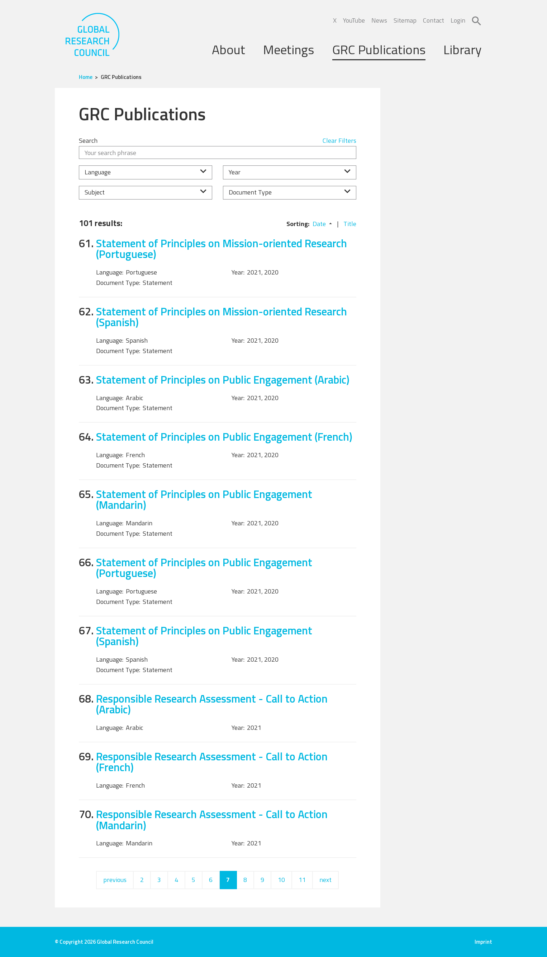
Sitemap (405, 20)
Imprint (483, 942)
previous (115, 880)
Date (319, 224)
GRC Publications (378, 49)
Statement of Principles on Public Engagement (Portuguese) (204, 568)
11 (302, 880)
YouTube (354, 20)
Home (85, 77)
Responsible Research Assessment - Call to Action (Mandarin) (212, 820)
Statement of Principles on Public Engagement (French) (224, 436)
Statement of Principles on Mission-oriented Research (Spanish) (221, 317)
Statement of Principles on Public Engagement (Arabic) (222, 379)
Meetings (288, 49)
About (228, 49)
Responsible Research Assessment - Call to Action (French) (212, 762)
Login (458, 20)
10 (281, 880)
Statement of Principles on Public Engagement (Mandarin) (204, 499)
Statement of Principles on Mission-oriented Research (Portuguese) (221, 249)
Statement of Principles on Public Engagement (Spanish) (204, 636)
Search (88, 140)
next (325, 880)
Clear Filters (339, 140)
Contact (433, 20)
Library (462, 49)
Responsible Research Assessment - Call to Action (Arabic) (212, 704)
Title (349, 224)
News (379, 20)
